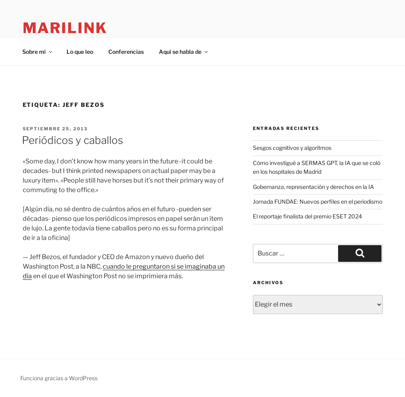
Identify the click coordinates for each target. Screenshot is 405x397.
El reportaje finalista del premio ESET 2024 (307, 216)
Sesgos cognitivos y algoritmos (292, 147)
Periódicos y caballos (72, 140)
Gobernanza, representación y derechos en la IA (313, 186)
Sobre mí (37, 51)
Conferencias (126, 51)
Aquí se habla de (184, 51)
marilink (65, 28)
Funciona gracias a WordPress (59, 378)
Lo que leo (80, 51)
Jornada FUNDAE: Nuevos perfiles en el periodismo (317, 201)
